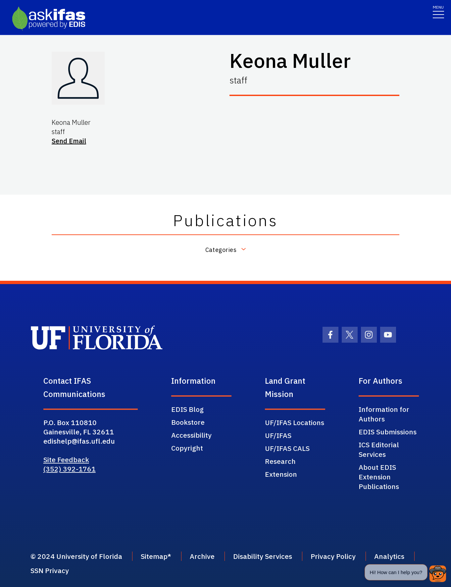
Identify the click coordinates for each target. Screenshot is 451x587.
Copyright (187, 448)
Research (280, 461)
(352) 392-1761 (69, 468)
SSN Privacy (49, 570)
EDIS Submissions (388, 431)
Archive (202, 556)
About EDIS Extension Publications (379, 477)
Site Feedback (66, 459)
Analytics (389, 556)
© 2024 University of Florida (76, 556)
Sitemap (154, 556)
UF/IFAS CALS (287, 448)
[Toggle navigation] (438, 11)
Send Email (69, 140)
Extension (281, 474)
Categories (220, 249)
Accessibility (191, 435)
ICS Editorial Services (379, 449)
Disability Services (262, 556)
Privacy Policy (333, 556)
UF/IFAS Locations (294, 422)
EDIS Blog (187, 409)
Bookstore (188, 422)
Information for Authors (384, 414)
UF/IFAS (278, 435)
